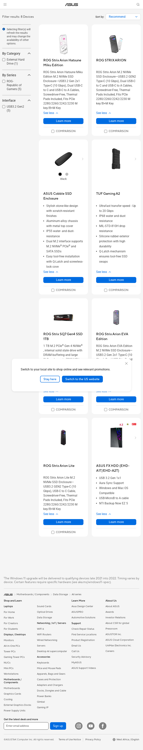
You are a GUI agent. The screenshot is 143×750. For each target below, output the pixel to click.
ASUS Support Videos (84, 668)
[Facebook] (102, 726)
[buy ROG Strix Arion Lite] (58, 465)
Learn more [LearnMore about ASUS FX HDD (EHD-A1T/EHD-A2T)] (116, 522)
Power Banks (44, 696)
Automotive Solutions (83, 617)
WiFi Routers (44, 634)
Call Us (75, 651)
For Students (11, 628)
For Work (9, 617)
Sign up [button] (58, 726)
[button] (5, 4)
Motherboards (12, 688)
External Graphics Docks (17, 705)
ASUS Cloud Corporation (119, 639)
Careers (109, 651)
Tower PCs (9, 651)
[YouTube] (90, 726)
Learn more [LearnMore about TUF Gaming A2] (116, 280)
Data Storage (44, 617)
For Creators (11, 623)
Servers (41, 645)
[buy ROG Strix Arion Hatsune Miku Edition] (63, 63)
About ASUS (112, 606)
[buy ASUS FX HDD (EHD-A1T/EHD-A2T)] (116, 468)
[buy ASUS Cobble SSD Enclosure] (63, 196)
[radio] (60, 174)
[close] (126, 363)
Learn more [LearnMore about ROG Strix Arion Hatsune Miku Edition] (63, 121)
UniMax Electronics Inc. (118, 645)
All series (76, 594)
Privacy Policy (93, 739)
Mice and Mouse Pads (49, 668)
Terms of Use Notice (70, 739)
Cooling (8, 699)
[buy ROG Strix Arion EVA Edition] (116, 337)
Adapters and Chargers (50, 685)
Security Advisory (81, 656)
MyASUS (77, 662)
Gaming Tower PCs (14, 657)
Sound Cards (44, 606)
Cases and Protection (49, 679)
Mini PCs (8, 668)
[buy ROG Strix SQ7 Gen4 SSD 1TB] (63, 337)
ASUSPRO (77, 611)
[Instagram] (79, 726)
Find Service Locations (84, 634)
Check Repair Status (83, 628)
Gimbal (41, 701)
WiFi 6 (40, 628)
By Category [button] (16, 53)
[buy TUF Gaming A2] (108, 193)
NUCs (7, 662)
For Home (9, 612)
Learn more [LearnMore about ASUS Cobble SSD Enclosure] (63, 280)
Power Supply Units (14, 710)
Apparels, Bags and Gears (51, 673)
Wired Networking (47, 640)
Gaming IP (42, 707)
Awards (109, 611)
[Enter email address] (26, 726)
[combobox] (123, 17)
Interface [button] (16, 100)
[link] (71, 4)
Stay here (49, 379)
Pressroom (111, 628)
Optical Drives (45, 611)
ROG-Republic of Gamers (14, 85)
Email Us (76, 645)
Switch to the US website (82, 379)
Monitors (9, 640)
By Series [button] (16, 75)
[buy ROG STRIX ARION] (111, 60)
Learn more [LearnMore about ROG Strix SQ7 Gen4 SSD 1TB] (63, 399)
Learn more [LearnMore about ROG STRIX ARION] (116, 121)
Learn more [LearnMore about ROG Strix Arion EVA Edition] (116, 399)
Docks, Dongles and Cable (51, 690)
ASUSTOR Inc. (113, 634)
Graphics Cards (12, 693)
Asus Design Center (82, 606)
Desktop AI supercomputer (52, 651)
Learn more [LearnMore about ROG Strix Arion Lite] (63, 522)
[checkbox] (15, 85)
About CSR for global (117, 623)
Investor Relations (115, 617)
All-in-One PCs (12, 645)
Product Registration (83, 640)
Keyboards (43, 662)
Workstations (11, 673)
